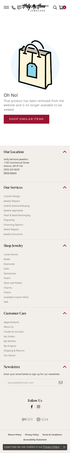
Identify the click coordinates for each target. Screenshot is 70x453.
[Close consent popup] (64, 447)
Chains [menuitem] (7, 292)
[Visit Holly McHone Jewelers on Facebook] (32, 407)
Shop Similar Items (26, 119)
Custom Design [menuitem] (12, 196)
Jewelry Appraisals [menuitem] (13, 210)
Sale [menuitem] (6, 302)
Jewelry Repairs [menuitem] (12, 201)
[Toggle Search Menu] (55, 7)
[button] (35, 152)
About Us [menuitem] (9, 327)
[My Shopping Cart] (62, 7)
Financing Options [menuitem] (13, 224)
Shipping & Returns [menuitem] (14, 350)
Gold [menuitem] (6, 268)
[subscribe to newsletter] (61, 382)
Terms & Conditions (52, 435)
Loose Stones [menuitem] (11, 254)
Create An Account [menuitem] (14, 331)
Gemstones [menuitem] (10, 273)
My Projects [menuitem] (10, 346)
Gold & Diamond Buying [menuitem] (16, 205)
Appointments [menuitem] (11, 322)
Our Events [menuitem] (9, 355)
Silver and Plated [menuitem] (13, 283)
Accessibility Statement (35, 440)
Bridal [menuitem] (7, 259)
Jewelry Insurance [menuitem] (13, 234)
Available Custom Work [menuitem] (16, 297)
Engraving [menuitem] (9, 219)
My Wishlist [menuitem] (10, 341)
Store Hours (10, 172)
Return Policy (14, 435)
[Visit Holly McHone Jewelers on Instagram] (38, 407)
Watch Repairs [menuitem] (11, 229)
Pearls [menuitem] (7, 278)
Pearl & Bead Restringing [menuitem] (17, 215)
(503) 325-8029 (11, 169)
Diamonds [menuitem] (9, 264)
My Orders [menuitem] (9, 336)
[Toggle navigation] (6, 7)
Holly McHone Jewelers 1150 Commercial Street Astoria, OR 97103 (16, 166)
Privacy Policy (32, 435)
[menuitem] (27, 419)
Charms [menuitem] (8, 287)
